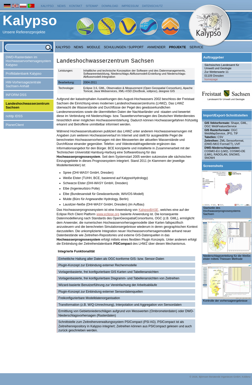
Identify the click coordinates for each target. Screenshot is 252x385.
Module (93, 47)
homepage (211, 79)
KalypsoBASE (148, 210)
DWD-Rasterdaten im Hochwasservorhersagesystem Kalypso (28, 61)
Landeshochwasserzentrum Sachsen (27, 105)
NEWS (78, 47)
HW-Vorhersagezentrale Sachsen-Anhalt (23, 84)
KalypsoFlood (160, 30)
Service (196, 47)
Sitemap (92, 5)
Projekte (177, 47)
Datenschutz (152, 5)
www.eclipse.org (107, 214)
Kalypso (47, 5)
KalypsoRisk (184, 30)
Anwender (156, 47)
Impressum (130, 5)
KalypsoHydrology (106, 30)
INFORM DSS (16, 95)
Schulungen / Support (124, 47)
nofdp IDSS (14, 116)
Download (110, 5)
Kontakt (75, 5)
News (61, 5)
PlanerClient (15, 125)
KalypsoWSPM (134, 30)
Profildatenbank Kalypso (23, 73)
